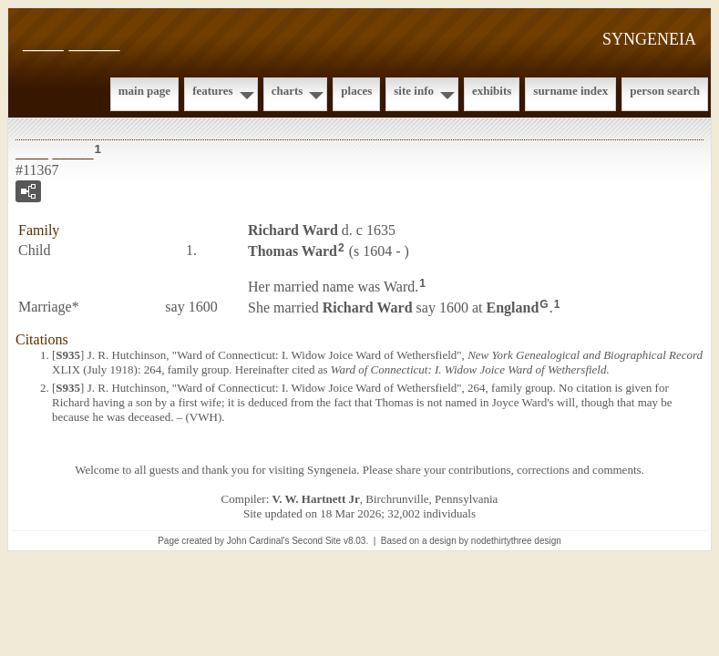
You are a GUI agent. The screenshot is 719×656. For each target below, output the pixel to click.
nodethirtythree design (516, 541)
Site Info (414, 90)
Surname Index (570, 90)
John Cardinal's (258, 541)
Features (212, 90)
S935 (68, 355)
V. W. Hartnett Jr (316, 499)
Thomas (292, 251)
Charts (287, 90)
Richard (293, 230)
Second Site (316, 541)
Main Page (144, 90)
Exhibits (491, 90)
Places (356, 90)
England (512, 306)
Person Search (665, 90)
